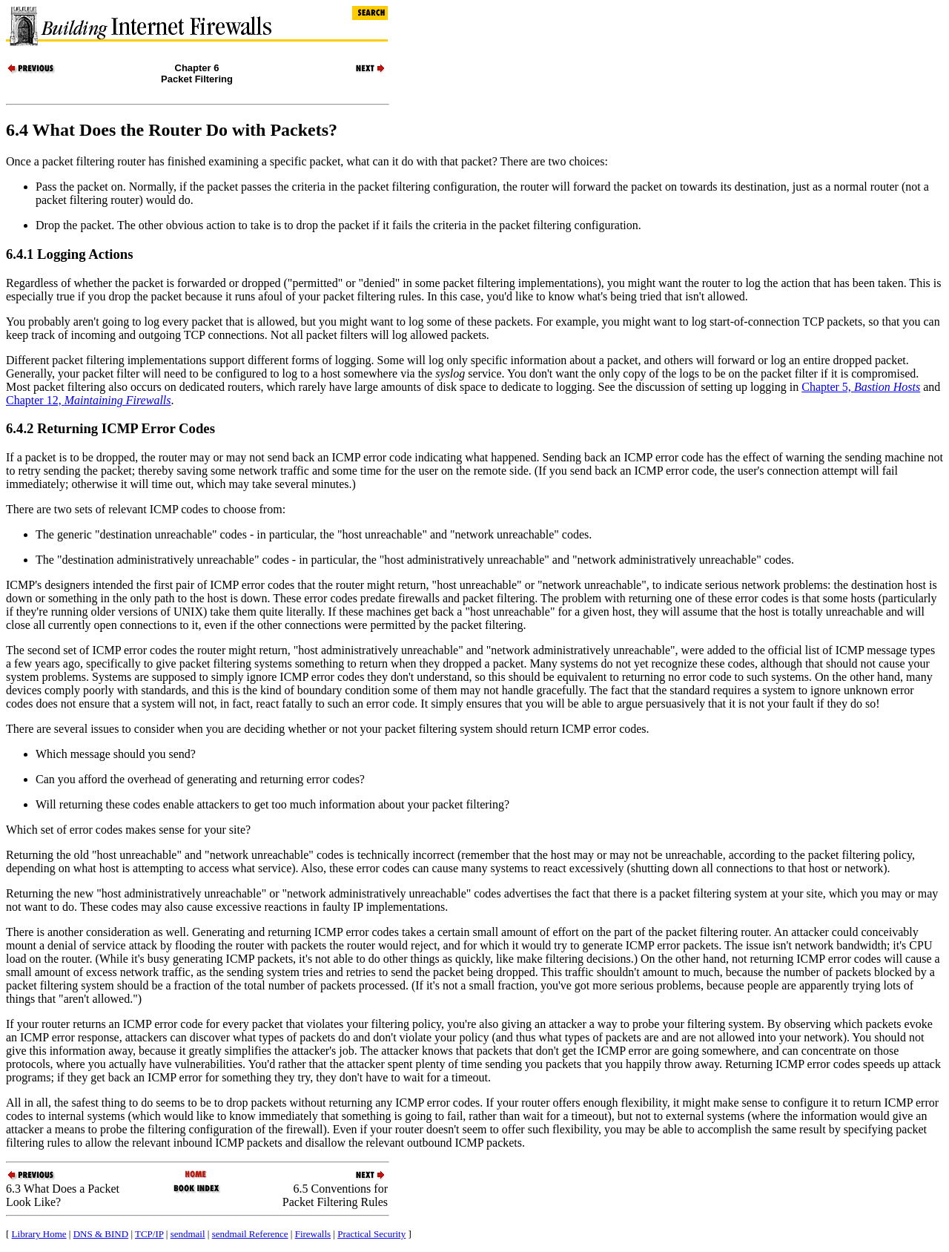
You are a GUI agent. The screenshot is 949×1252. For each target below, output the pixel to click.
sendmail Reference (250, 1233)
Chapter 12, (88, 400)
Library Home (39, 1233)
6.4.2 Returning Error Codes (110, 428)
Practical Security (371, 1233)
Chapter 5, (860, 386)
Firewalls (313, 1233)
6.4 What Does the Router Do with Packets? (171, 129)
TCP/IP (149, 1233)
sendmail (188, 1233)
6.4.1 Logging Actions (69, 254)
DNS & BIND (100, 1233)
